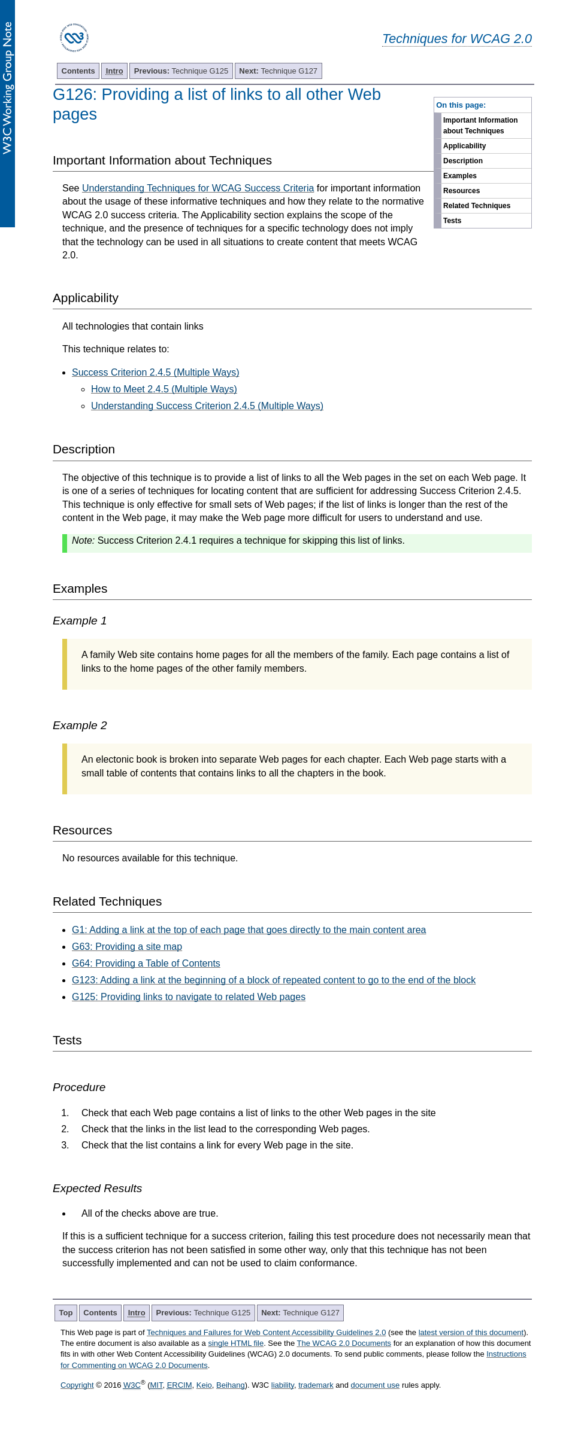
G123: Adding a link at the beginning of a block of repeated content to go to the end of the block (274, 980)
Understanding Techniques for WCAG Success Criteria (198, 188)
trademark (316, 1385)
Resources (461, 191)
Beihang (230, 1385)
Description (463, 161)
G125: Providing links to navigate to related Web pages (188, 997)
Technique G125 (181, 70)
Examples (460, 176)
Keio (204, 1385)
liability (282, 1385)
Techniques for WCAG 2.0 (457, 38)
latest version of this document (471, 1332)
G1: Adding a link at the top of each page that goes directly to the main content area (249, 930)
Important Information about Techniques (480, 125)
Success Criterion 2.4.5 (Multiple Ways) (156, 372)
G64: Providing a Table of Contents (146, 963)
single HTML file (236, 1343)
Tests (452, 221)
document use (375, 1385)
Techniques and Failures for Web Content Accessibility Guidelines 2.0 (266, 1332)
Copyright (77, 1385)
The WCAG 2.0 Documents (344, 1343)
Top (66, 1312)
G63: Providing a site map (127, 947)
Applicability (464, 146)
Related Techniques (476, 206)
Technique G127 (278, 70)
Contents (78, 70)
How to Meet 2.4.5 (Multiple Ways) (164, 389)
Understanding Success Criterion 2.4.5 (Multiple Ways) (207, 406)
